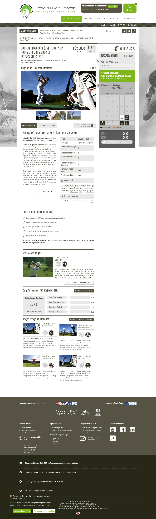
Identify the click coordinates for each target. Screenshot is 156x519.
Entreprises (55, 444)
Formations (55, 441)
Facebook (123, 429)
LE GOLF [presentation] (42, 125)
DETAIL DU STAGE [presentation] (28, 125)
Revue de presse (57, 428)
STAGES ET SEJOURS (72, 19)
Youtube (113, 429)
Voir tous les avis (83, 291)
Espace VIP (55, 439)
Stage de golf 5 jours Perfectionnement (85, 327)
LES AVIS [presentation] (52, 125)
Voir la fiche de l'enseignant (79, 283)
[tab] (29, 125)
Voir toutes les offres (81, 320)
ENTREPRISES (115, 19)
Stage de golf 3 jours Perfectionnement (48, 325)
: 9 (91, 51)
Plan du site (25, 433)
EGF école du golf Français (26, 11)
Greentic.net (86, 501)
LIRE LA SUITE (47, 191)
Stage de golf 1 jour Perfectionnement (84, 357)
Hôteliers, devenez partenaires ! (92, 428)
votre (130, 10)
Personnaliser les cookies (44, 511)
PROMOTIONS (129, 19)
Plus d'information (45, 505)
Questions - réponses (28, 430)
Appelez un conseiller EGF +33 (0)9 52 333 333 (117, 25)
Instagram (113, 438)
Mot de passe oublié (102, 9)
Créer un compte (87, 9)
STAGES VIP (88, 19)
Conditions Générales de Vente (62, 430)
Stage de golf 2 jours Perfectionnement (48, 357)
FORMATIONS (101, 19)
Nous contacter (26, 428)
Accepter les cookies (22, 511)
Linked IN (132, 429)
